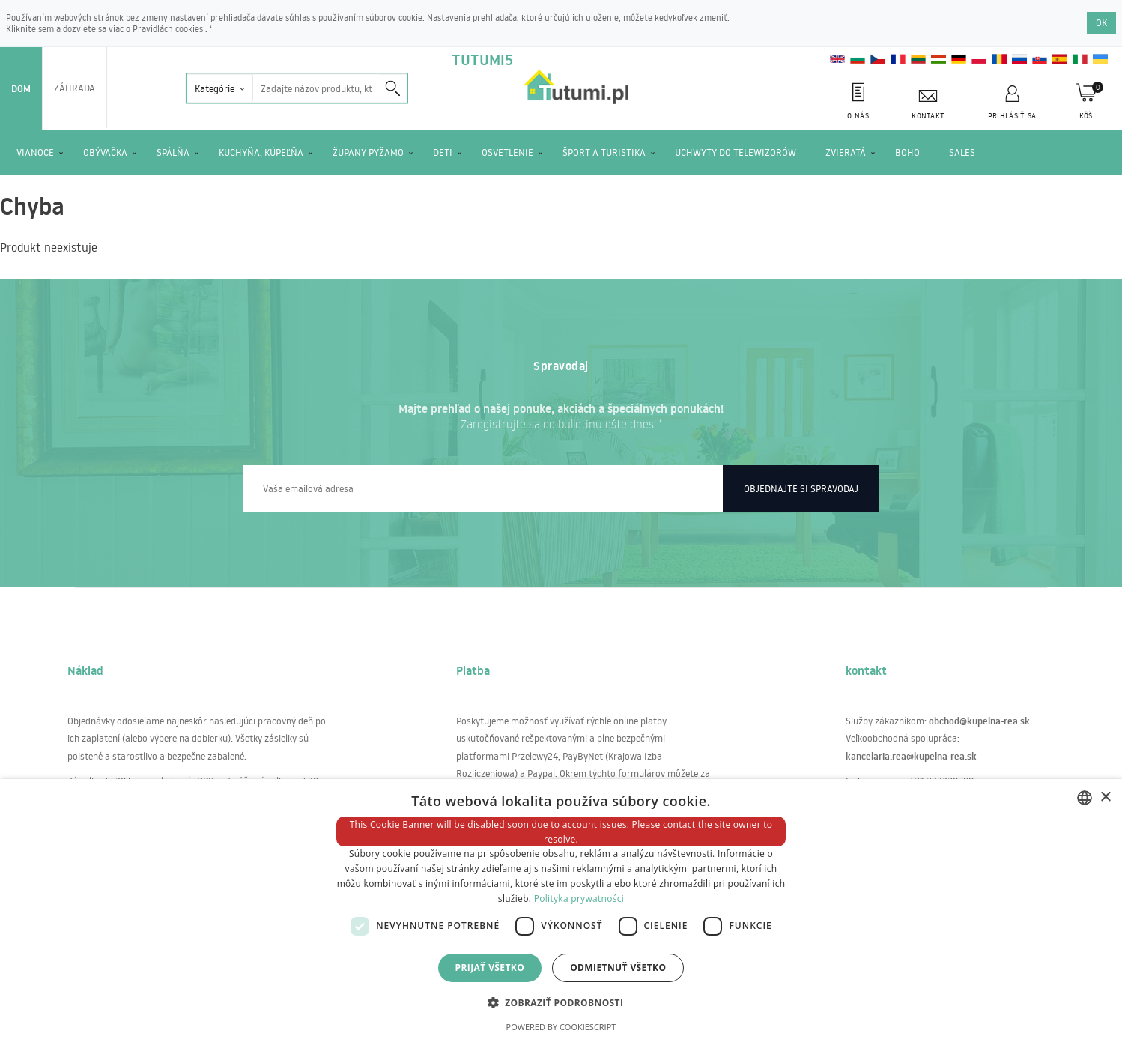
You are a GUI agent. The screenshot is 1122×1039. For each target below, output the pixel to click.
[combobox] (1084, 797)
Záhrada (74, 88)
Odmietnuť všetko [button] (618, 967)
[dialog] (561, 909)
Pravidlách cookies (169, 28)
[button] (561, 1002)
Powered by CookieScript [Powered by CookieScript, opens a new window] (561, 1026)
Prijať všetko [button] (490, 967)
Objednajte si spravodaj (801, 488)
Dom (21, 88)
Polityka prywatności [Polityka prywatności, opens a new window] (579, 898)
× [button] (1105, 797)
